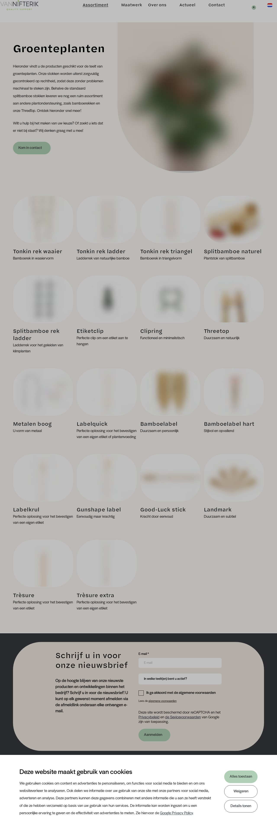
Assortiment (88, 11)
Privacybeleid (148, 717)
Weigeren (241, 791)
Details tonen (240, 806)
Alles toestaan (241, 777)
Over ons (150, 11)
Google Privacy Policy (176, 813)
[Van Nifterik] (26, 11)
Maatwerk (124, 11)
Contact (210, 11)
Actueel (181, 11)
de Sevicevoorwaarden (183, 717)
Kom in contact (30, 148)
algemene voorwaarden (162, 701)
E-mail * (143, 653)
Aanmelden (153, 735)
